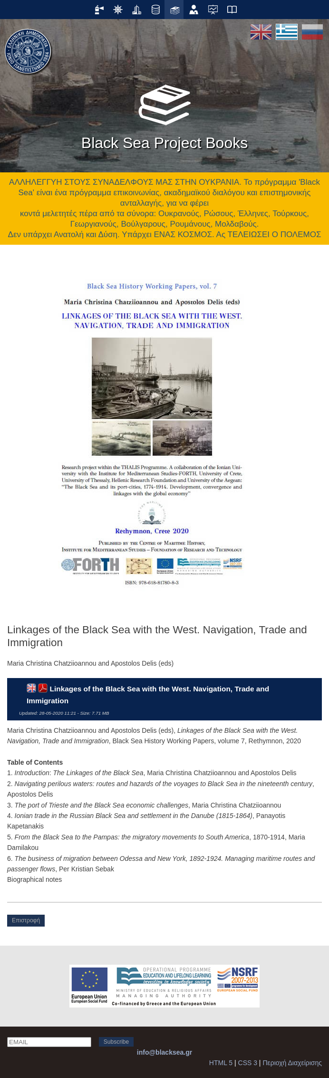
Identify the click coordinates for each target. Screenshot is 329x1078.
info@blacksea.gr (164, 1052)
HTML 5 (220, 1063)
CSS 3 (247, 1063)
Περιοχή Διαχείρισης (292, 1063)
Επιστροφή (26, 920)
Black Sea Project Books (164, 113)
